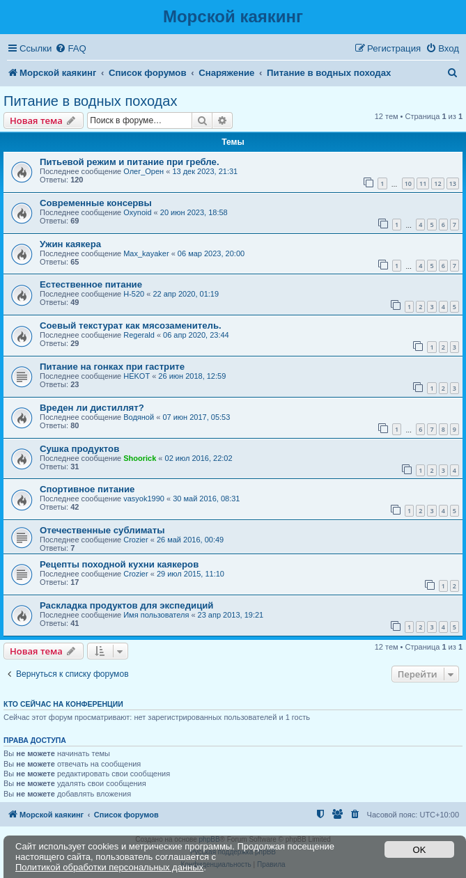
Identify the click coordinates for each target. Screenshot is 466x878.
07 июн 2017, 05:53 (196, 417)
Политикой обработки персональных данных (109, 867)
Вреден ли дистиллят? (92, 407)
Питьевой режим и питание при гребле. (129, 162)
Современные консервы (96, 203)
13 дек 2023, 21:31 (205, 171)
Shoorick (139, 458)
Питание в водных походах (90, 101)
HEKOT (136, 376)
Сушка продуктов (79, 449)
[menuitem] (70, 48)
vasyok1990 (143, 498)
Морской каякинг (233, 16)
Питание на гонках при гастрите (112, 366)
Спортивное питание (87, 489)
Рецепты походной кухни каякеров (119, 564)
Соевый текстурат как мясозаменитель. (131, 325)
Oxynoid (137, 212)
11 (422, 183)
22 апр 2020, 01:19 (186, 294)
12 (437, 183)
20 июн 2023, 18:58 (194, 212)
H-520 (133, 294)
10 (408, 183)
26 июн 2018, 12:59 (192, 376)
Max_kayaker (146, 253)
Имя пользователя (156, 615)
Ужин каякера (70, 244)
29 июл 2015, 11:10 (190, 574)
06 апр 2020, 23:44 (196, 335)
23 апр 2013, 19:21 (231, 615)
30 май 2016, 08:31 (206, 498)
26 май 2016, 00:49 (190, 539)
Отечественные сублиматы (102, 530)
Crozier (135, 539)
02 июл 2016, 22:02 (199, 458)
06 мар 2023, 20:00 (211, 253)
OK (419, 850)
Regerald (139, 335)
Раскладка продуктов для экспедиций (126, 605)
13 (452, 183)
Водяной (138, 417)
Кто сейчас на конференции (63, 704)
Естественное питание (91, 284)
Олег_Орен (143, 171)
